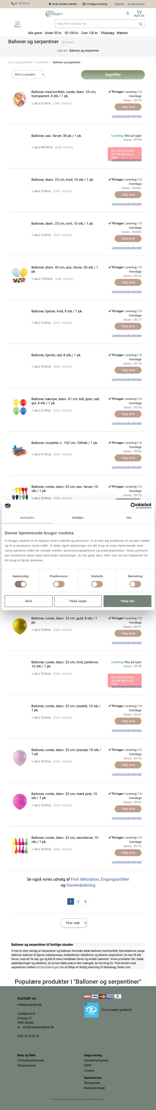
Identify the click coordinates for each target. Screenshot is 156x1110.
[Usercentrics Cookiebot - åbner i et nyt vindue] (133, 506)
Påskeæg (107, 33)
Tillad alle (127, 601)
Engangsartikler (115, 879)
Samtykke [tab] (27, 517)
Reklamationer (27, 1065)
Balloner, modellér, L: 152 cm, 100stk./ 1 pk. (64, 443)
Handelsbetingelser (96, 1060)
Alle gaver (35, 33)
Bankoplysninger (94, 1088)
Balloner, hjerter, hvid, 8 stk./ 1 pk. (57, 311)
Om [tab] (129, 517)
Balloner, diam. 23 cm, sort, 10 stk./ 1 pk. (62, 223)
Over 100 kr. (89, 33)
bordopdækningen (48, 967)
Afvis (28, 601)
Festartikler (42, 62)
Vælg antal (128, 107)
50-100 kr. (71, 33)
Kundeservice (136, 4)
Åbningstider (92, 1082)
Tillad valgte (78, 601)
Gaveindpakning (80, 885)
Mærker (120, 4)
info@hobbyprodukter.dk (38, 1027)
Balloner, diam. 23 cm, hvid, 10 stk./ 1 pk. (62, 180)
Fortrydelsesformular (31, 1060)
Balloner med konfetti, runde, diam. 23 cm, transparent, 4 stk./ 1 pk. (63, 94)
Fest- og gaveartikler (20, 62)
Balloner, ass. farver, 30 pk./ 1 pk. (56, 136)
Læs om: (63, 50)
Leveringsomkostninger (127, 116)
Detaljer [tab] (78, 517)
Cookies (89, 1070)
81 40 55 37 (22, 3)
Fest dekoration (85, 879)
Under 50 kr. (53, 33)
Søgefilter (113, 74)
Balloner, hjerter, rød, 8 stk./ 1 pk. (56, 355)
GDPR (88, 1065)
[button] (141, 23)
